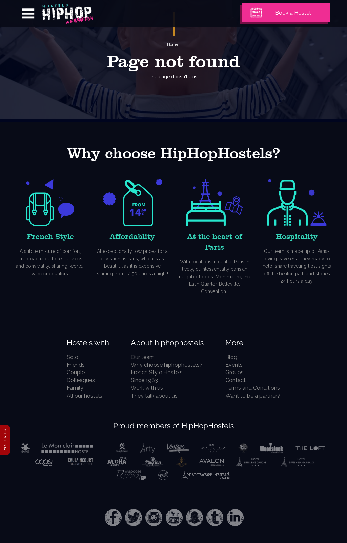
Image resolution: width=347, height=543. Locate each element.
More (234, 342)
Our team (143, 357)
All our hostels (84, 396)
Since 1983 (144, 380)
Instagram (153, 517)
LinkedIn (235, 517)
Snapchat (194, 517)
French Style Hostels (157, 372)
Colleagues (81, 380)
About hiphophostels (167, 342)
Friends (76, 365)
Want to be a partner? (252, 396)
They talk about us (154, 396)
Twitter (133, 517)
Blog (231, 357)
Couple (76, 372)
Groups (234, 372)
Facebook (113, 517)
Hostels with (88, 342)
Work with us (147, 388)
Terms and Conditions (252, 388)
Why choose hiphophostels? (167, 365)
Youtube (174, 517)
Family (75, 388)
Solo (72, 357)
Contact (235, 380)
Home (172, 44)
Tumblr (214, 517)
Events (234, 365)
